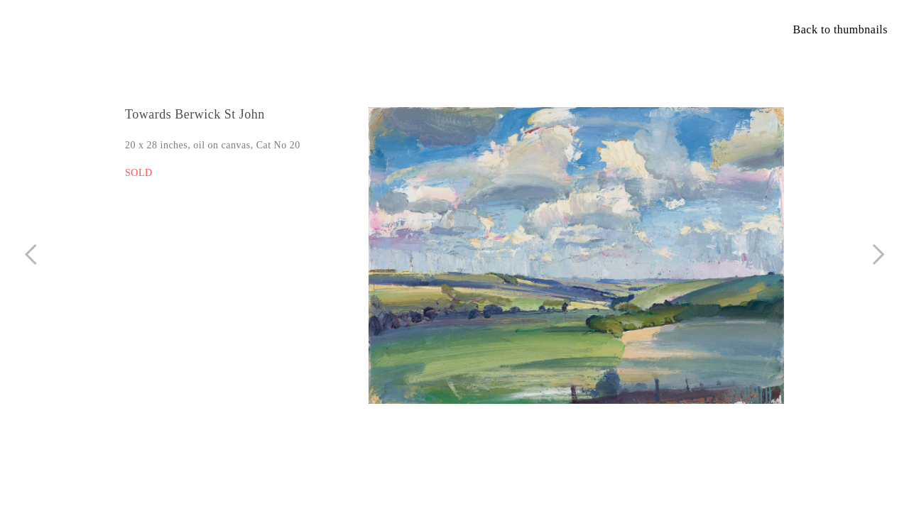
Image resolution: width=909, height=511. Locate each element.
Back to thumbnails (840, 29)
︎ (31, 254)
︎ (879, 254)
